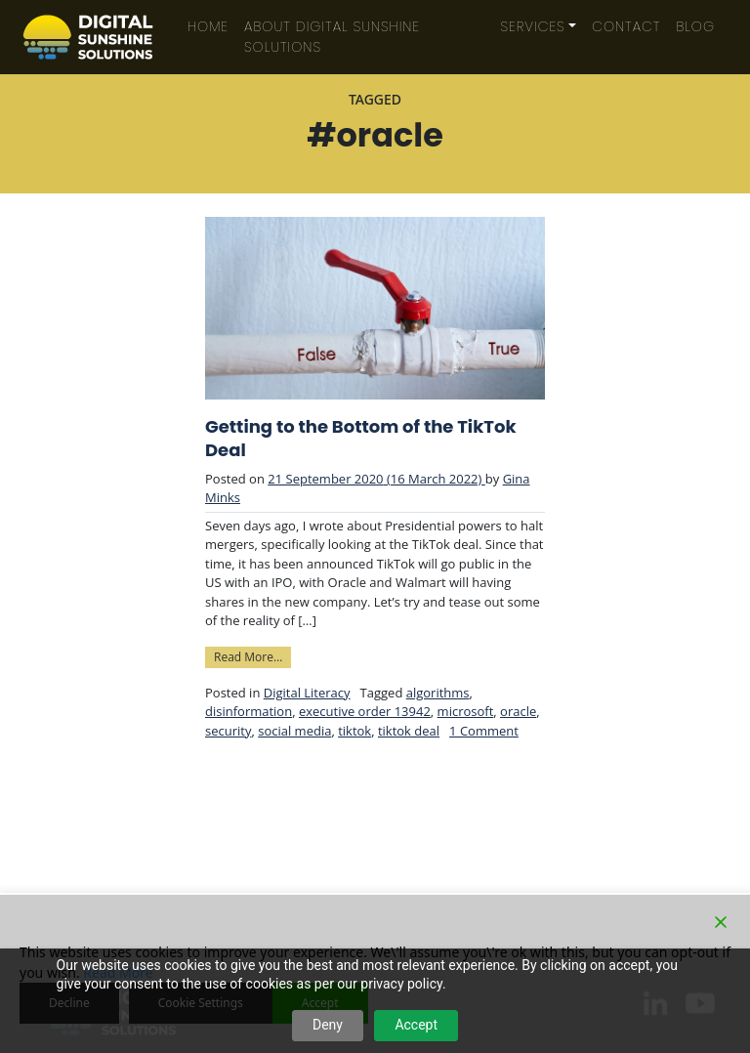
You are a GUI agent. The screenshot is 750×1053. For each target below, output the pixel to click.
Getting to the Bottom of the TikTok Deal (361, 438)
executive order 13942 (365, 711)
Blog (695, 26)
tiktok (354, 730)
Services (533, 26)
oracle (518, 711)
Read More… (252, 656)
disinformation (248, 711)
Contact (626, 26)
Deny (327, 1024)
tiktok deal (408, 730)
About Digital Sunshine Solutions (332, 37)
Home (208, 26)
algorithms (438, 692)
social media (294, 730)
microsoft (466, 711)
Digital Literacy (307, 692)
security (228, 730)
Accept (416, 1024)
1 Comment (484, 730)
